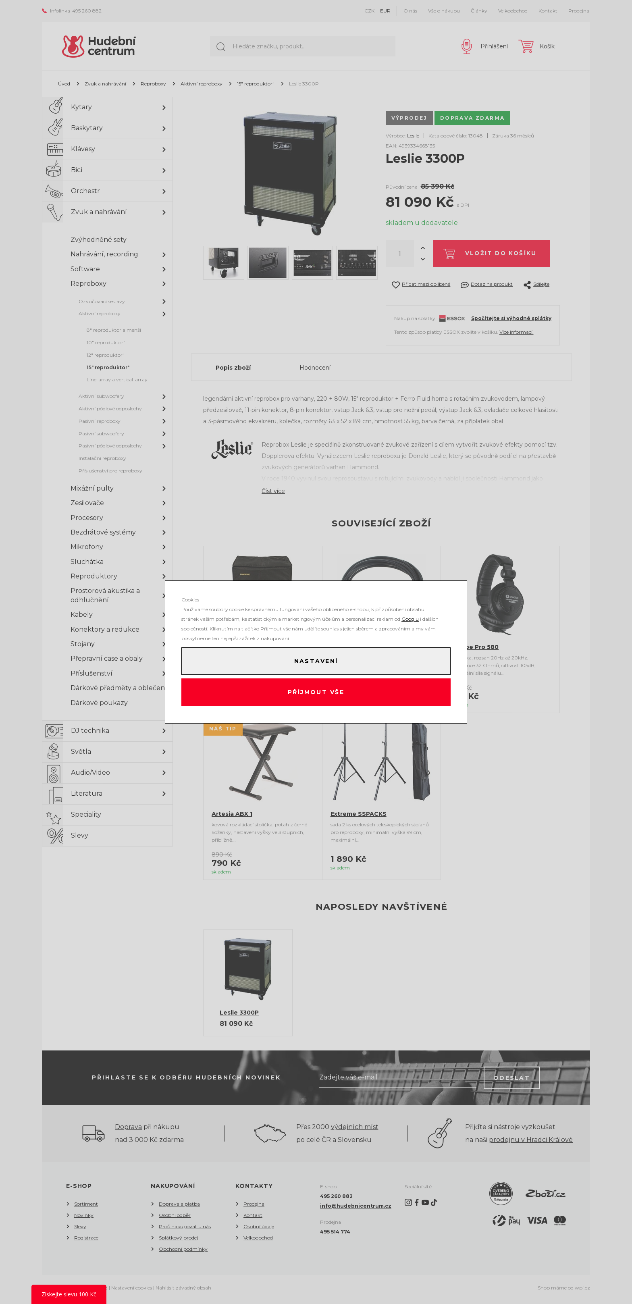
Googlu (410, 618)
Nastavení (316, 660)
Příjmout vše (316, 693)
